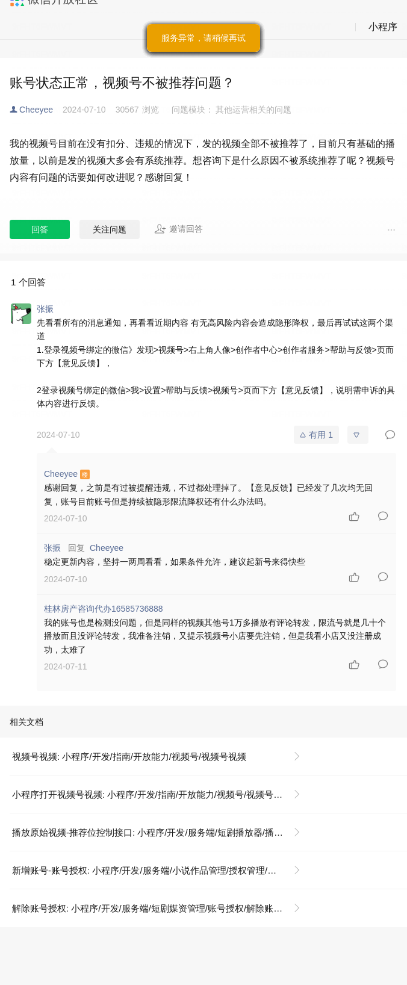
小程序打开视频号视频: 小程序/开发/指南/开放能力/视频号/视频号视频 (151, 794)
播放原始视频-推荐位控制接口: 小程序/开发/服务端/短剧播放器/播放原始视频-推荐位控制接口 (161, 832)
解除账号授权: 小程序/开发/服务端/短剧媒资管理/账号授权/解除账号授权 (156, 908)
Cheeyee (36, 109)
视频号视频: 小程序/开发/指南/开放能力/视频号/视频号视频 (129, 756)
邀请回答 (178, 229)
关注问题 (109, 229)
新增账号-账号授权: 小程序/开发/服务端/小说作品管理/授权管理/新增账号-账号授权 (161, 870)
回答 (39, 229)
